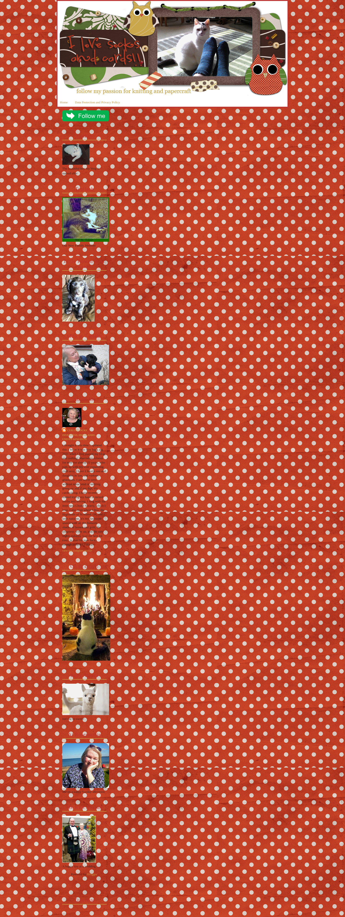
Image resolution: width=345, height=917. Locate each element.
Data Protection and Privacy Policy (97, 102)
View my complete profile (77, 550)
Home (64, 102)
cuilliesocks (77, 430)
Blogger (92, 874)
